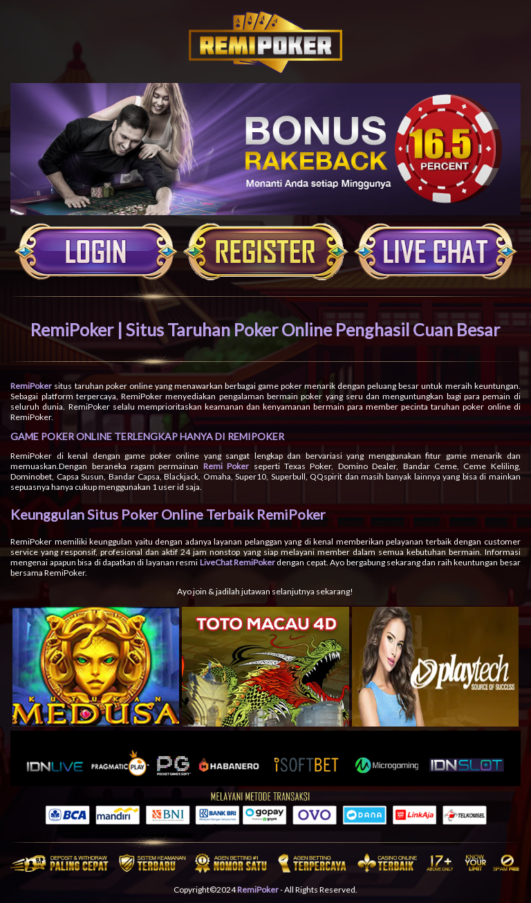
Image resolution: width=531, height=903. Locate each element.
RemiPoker (31, 386)
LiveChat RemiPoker (237, 562)
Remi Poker (226, 466)
